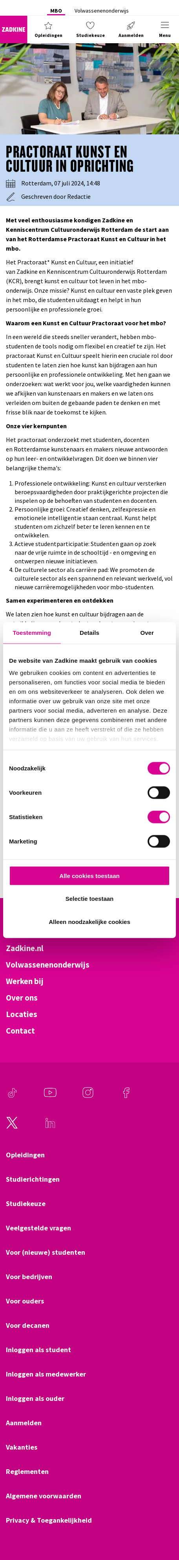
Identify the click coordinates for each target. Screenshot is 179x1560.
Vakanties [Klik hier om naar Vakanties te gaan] (21, 1447)
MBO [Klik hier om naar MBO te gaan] (56, 10)
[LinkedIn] (50, 1127)
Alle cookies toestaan (89, 875)
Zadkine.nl (25, 948)
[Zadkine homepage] (13, 29)
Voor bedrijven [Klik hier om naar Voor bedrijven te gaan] (29, 1276)
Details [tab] (89, 632)
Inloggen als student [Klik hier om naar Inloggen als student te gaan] (38, 1350)
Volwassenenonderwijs (48, 965)
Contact (20, 1031)
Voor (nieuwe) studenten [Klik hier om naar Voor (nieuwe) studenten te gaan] (45, 1252)
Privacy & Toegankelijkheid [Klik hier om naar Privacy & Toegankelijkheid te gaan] (49, 1520)
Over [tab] (147, 632)
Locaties (21, 1014)
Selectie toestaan (90, 898)
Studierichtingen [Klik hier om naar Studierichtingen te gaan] (33, 1179)
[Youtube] (50, 1096)
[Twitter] (12, 1127)
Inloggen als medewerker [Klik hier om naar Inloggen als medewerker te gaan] (46, 1374)
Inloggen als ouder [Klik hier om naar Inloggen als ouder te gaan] (35, 1398)
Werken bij (25, 981)
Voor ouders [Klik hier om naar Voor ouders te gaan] (25, 1301)
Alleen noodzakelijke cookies (89, 921)
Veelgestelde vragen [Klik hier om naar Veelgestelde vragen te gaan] (38, 1228)
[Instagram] (88, 1096)
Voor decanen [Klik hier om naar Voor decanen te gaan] (27, 1325)
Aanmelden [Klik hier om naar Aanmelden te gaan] (24, 1423)
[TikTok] (12, 1096)
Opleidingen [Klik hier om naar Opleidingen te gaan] (25, 1155)
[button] (48, 29)
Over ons (22, 998)
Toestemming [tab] (32, 632)
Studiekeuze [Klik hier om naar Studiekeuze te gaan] (26, 1203)
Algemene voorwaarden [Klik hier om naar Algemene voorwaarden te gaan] (43, 1496)
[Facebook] (126, 1096)
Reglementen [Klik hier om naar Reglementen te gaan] (27, 1471)
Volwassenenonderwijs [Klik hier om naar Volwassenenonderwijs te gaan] (102, 10)
